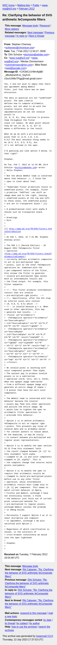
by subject (22, 623)
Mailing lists (23, 5)
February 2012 (27, 8)
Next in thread (36, 36)
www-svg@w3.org (19, 58)
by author (34, 623)
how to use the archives (24, 626)
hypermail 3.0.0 (44, 636)
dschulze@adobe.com (36, 54)
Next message (35, 32)
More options (12, 29)
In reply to (22, 36)
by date (47, 620)
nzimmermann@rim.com (19, 64)
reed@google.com (16, 68)
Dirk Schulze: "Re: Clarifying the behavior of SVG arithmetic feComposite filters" (27, 583)
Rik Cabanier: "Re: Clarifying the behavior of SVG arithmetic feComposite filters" (29, 573)
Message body (30, 25)
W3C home (8, 5)
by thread (10, 623)
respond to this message (33, 613)
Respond (45, 25)
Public (36, 5)
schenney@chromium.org (19, 47)
